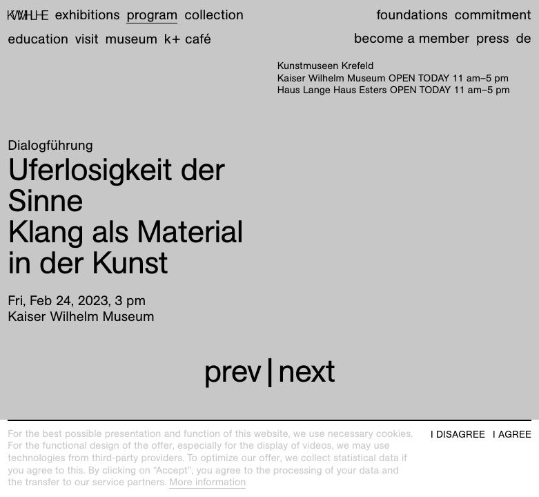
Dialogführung (50, 145)
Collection (214, 15)
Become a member (411, 38)
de (523, 38)
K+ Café (187, 39)
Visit (87, 39)
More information (207, 482)
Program (151, 15)
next (306, 371)
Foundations (411, 15)
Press (492, 38)
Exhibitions (87, 15)
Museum (132, 39)
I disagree (458, 434)
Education (38, 39)
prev (232, 371)
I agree (512, 434)
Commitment (492, 15)
